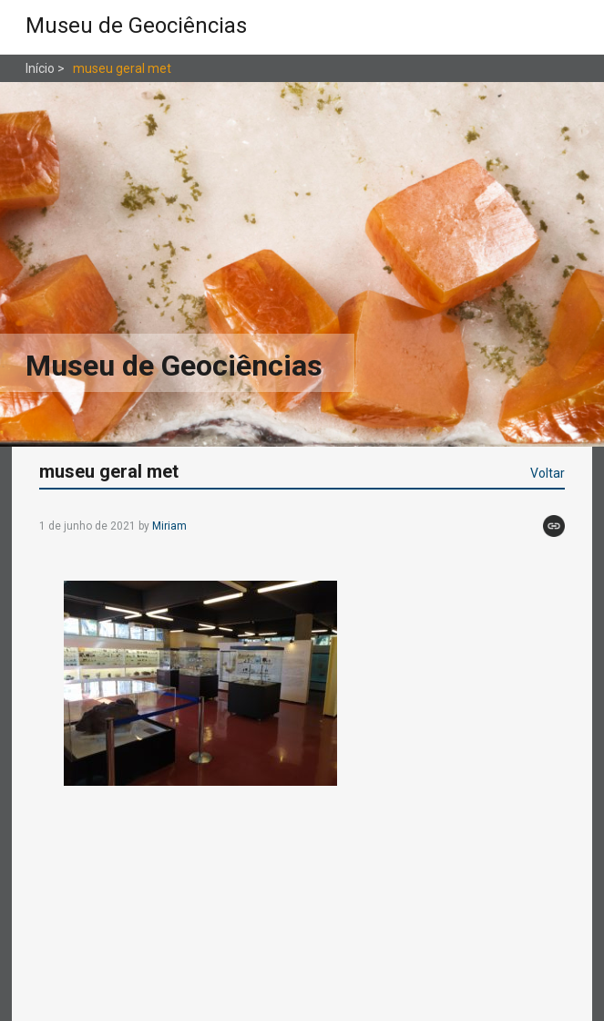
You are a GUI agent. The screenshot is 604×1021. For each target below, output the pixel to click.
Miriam (169, 526)
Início (40, 68)
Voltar (547, 473)
